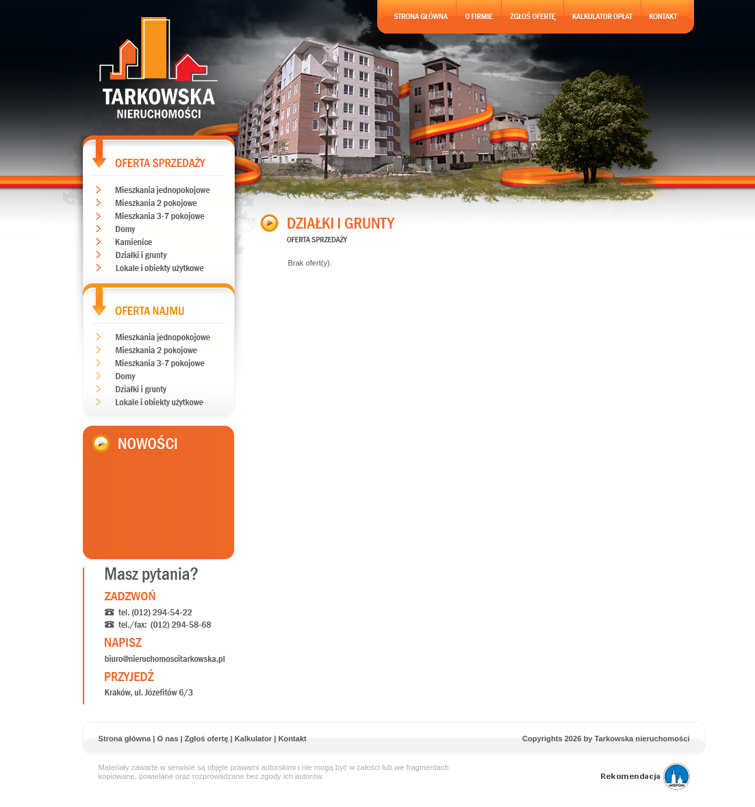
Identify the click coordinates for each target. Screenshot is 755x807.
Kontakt (292, 738)
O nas (167, 738)
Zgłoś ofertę (207, 738)
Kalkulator (253, 738)
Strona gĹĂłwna (417, 17)
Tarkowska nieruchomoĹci (158, 67)
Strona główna (125, 738)
